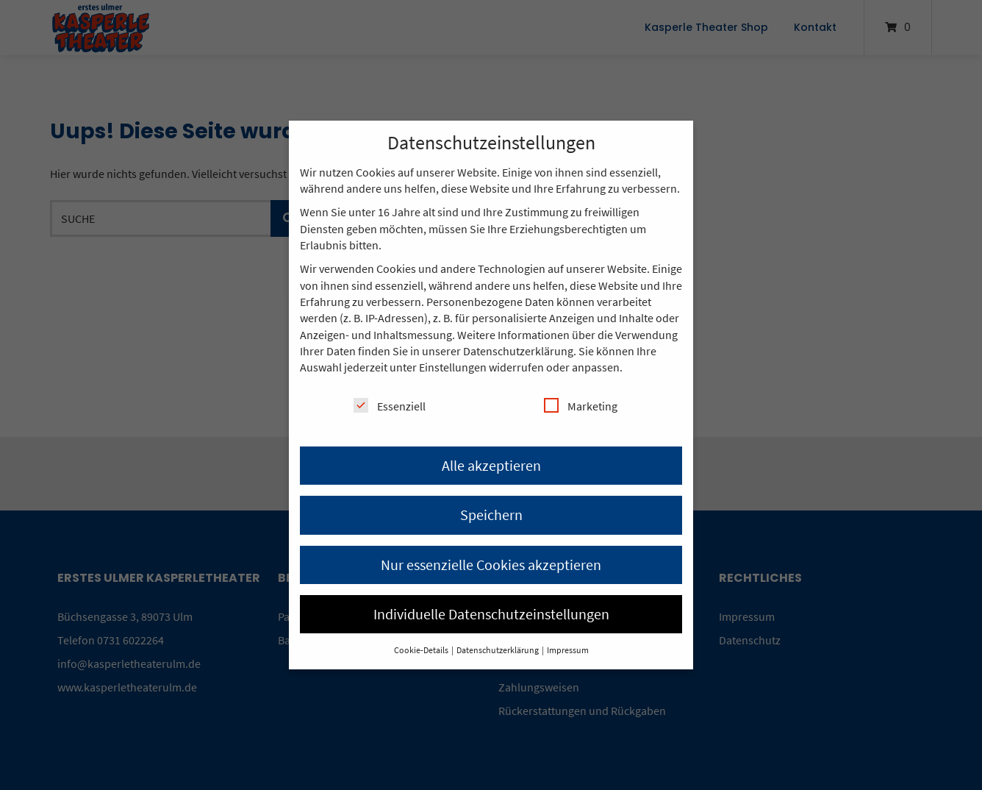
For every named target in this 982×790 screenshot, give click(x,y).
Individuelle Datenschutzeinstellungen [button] (491, 614)
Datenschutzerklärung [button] (498, 649)
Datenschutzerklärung (518, 351)
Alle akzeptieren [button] (491, 465)
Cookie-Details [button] (422, 649)
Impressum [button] (568, 649)
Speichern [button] (491, 514)
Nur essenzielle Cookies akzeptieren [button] (491, 564)
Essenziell (390, 405)
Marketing (580, 405)
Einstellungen (453, 367)
